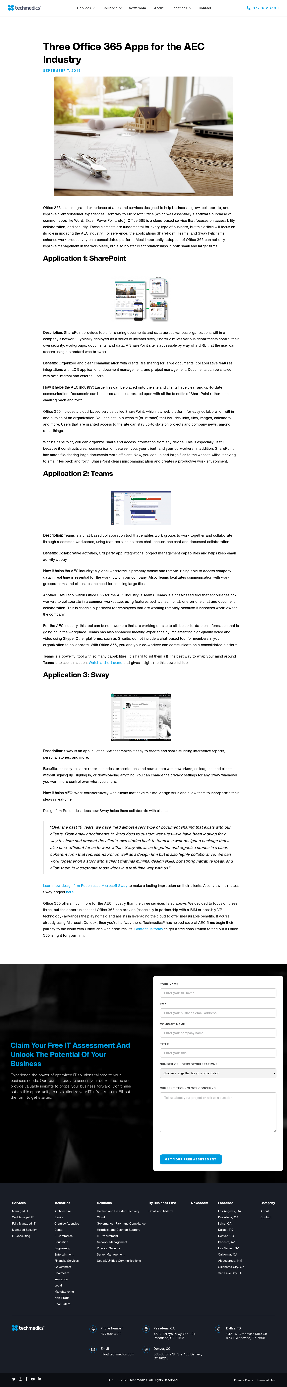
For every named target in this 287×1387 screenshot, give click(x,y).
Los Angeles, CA (229, 1211)
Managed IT (20, 1211)
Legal (58, 1285)
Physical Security (108, 1248)
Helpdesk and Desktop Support (118, 1230)
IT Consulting (21, 1236)
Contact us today (148, 928)
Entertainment (63, 1254)
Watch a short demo (105, 662)
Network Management (112, 1242)
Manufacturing (64, 1291)
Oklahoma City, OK (231, 1267)
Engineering (62, 1248)
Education (61, 1242)
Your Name (169, 984)
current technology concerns (188, 1088)
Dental (58, 1230)
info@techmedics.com (117, 1354)
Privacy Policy (243, 1380)
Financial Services (66, 1261)
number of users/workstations (189, 1064)
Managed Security (24, 1230)
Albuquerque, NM (230, 1261)
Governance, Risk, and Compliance (121, 1223)
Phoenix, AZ (226, 1242)
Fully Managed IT (24, 1223)
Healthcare (61, 1273)
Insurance (61, 1279)
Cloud (101, 1217)
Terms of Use (266, 1380)
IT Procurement (107, 1236)
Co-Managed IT (23, 1217)
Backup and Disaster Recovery (118, 1211)
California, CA (227, 1254)
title (164, 1044)
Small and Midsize (161, 1211)
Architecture (62, 1211)
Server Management (110, 1254)
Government (62, 1267)
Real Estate (62, 1304)
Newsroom (199, 1203)
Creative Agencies (66, 1223)
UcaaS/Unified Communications (119, 1261)
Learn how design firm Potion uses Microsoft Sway (85, 885)
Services (84, 8)
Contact (265, 1217)
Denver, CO (226, 1236)
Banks (58, 1217)
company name (172, 1024)
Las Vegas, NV (228, 1248)
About (264, 1211)
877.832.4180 (266, 8)
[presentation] (190, 1145)
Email (164, 1004)
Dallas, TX (225, 1230)
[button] (85, 8)
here (70, 891)
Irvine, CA (225, 1223)
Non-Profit (61, 1298)
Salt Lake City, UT (230, 1273)
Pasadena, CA (228, 1217)
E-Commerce (63, 1236)
